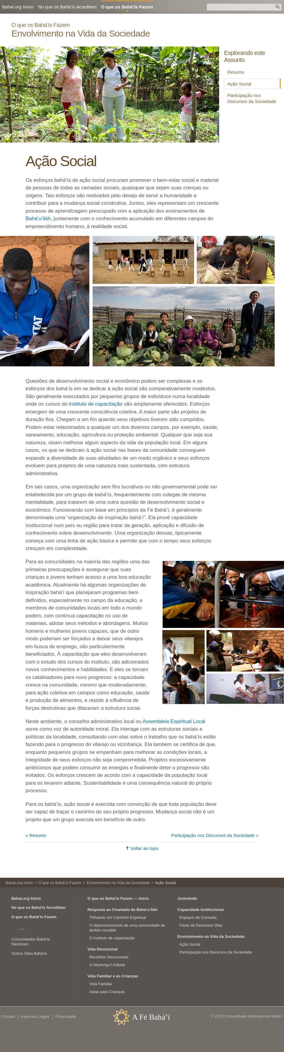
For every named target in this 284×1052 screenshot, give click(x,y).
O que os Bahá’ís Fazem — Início (118, 898)
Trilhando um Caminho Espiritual (117, 917)
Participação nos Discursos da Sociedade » (214, 835)
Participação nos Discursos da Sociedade (251, 98)
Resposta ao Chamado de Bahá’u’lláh (123, 909)
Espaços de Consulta (197, 917)
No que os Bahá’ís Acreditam (67, 6)
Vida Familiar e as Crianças (113, 976)
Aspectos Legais (35, 1016)
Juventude (187, 898)
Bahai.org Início (18, 6)
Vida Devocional (103, 949)
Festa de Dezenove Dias (200, 925)
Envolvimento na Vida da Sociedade (80, 33)
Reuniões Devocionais (108, 957)
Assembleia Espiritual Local (173, 721)
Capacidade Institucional (200, 909)
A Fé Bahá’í (151, 1017)
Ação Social (239, 83)
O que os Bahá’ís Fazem (40, 25)
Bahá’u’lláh (38, 218)
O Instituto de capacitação (112, 938)
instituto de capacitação (96, 404)
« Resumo (36, 835)
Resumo (235, 72)
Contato (8, 1016)
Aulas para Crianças (107, 991)
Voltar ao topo (144, 848)
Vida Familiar (100, 984)
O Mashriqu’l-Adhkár (107, 965)
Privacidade (65, 1016)
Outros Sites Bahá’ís (29, 953)
